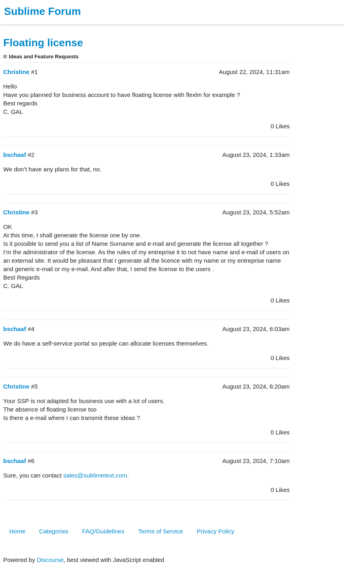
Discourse (50, 559)
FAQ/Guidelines (103, 531)
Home (17, 531)
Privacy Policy (215, 531)
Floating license (43, 43)
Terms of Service (160, 531)
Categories (53, 531)
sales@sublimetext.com (95, 475)
